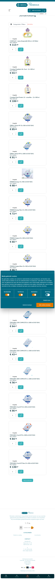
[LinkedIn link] (29, 523)
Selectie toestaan (27, 305)
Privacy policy (27, 563)
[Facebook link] (28, 523)
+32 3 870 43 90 (28, 549)
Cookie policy (27, 561)
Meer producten (27, 480)
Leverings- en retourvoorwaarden (27, 560)
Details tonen (46, 300)
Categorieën (27, 533)
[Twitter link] (26, 523)
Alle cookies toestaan (44, 305)
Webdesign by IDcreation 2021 (27, 571)
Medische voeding (17, 535)
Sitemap (27, 564)
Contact (27, 539)
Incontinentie (38, 535)
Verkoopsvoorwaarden (27, 559)
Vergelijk (14, 39)
